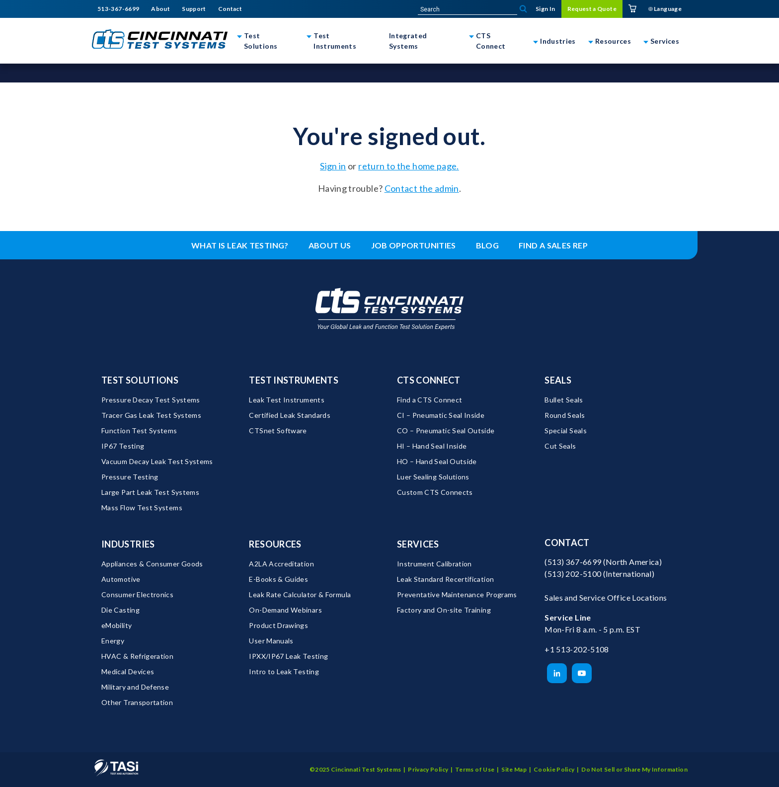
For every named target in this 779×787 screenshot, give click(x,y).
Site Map (514, 769)
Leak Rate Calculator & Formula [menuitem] (300, 594)
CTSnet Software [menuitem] (278, 430)
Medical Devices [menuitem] (127, 671)
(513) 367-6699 (573, 561)
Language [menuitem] (665, 8)
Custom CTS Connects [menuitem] (435, 492)
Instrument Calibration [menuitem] (434, 563)
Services (664, 41)
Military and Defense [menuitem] (135, 687)
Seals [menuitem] (558, 380)
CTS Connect (491, 40)
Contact (567, 542)
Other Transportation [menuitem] (137, 702)
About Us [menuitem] (330, 245)
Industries (558, 41)
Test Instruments (334, 40)
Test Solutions (260, 40)
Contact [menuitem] (230, 9)
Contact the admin (422, 188)
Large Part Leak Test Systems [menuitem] (150, 492)
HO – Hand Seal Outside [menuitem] (437, 461)
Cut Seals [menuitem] (560, 446)
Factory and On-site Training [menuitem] (444, 610)
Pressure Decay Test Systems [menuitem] (150, 399)
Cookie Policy (554, 769)
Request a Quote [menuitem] (592, 8)
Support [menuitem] (194, 9)
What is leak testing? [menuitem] (240, 245)
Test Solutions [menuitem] (139, 380)
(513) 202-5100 (573, 573)
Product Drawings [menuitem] (278, 625)
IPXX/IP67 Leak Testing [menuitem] (288, 656)
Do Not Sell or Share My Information (634, 769)
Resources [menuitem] (275, 544)
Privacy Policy (428, 769)
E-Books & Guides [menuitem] (278, 579)
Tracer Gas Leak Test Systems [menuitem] (151, 415)
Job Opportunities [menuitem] (413, 245)
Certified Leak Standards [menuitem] (289, 415)
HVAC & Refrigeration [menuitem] (137, 656)
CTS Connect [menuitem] (429, 380)
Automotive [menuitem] (121, 579)
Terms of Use (474, 769)
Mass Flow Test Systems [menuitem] (141, 507)
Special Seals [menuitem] (566, 430)
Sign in (333, 165)
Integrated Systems (408, 40)
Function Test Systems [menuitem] (139, 430)
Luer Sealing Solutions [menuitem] (433, 476)
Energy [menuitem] (112, 640)
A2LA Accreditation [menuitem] (281, 563)
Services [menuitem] (418, 544)
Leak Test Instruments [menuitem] (286, 399)
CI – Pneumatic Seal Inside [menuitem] (440, 415)
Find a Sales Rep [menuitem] (553, 245)
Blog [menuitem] (487, 245)
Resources (613, 41)
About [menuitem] (160, 9)
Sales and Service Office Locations (606, 597)
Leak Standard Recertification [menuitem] (445, 579)
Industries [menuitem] (128, 544)
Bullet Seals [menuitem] (564, 399)
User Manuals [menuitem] (271, 640)
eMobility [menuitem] (116, 625)
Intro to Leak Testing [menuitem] (284, 671)
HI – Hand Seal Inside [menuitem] (432, 446)
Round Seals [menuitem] (565, 415)
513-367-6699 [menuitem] (118, 9)
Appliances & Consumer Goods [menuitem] (152, 563)
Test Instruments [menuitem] (293, 380)
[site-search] (467, 9)
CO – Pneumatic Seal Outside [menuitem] (446, 430)
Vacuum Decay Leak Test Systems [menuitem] (157, 461)
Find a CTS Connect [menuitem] (429, 399)
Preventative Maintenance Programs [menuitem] (457, 594)
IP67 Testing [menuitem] (122, 446)
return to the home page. (408, 165)
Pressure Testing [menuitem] (129, 476)
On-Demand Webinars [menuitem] (285, 610)
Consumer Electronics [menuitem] (137, 594)
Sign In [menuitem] (545, 8)
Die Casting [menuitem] (120, 610)
